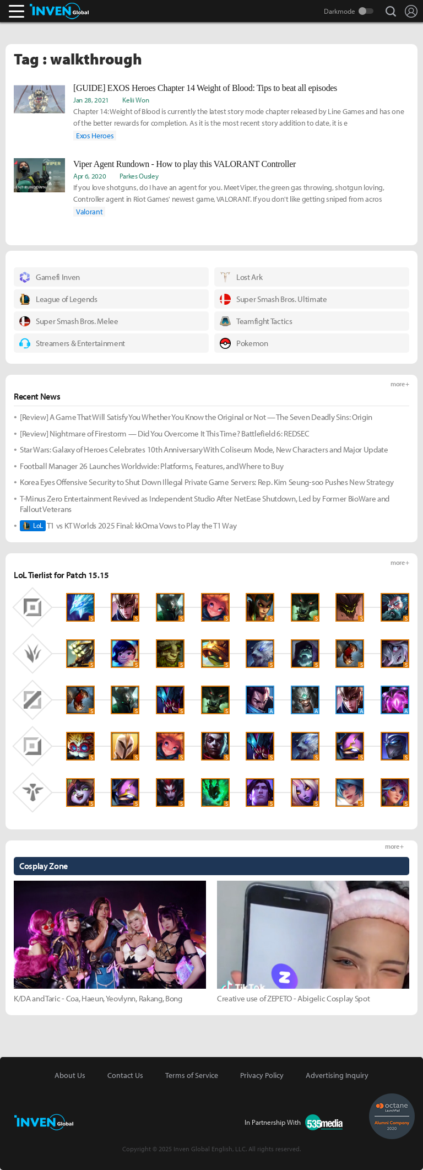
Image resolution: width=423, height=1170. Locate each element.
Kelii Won (135, 99)
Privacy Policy (262, 1075)
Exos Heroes (94, 136)
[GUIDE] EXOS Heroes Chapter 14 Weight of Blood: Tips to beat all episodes (205, 88)
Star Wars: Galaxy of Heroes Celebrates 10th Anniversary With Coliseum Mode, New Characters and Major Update (204, 449)
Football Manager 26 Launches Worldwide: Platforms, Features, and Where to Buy (151, 466)
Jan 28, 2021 (91, 99)
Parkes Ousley (139, 175)
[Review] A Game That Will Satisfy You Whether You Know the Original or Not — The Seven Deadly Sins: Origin (196, 417)
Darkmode (339, 11)
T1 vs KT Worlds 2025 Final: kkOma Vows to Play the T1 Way (128, 525)
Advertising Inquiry (337, 1075)
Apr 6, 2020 (89, 175)
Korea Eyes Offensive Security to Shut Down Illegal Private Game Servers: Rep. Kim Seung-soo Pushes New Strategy (206, 482)
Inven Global (59, 11)
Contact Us (125, 1075)
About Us (70, 1075)
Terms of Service (191, 1075)
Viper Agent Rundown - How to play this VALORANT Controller (184, 164)
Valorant (89, 212)
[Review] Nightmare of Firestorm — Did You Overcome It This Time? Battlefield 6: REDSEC (164, 433)
